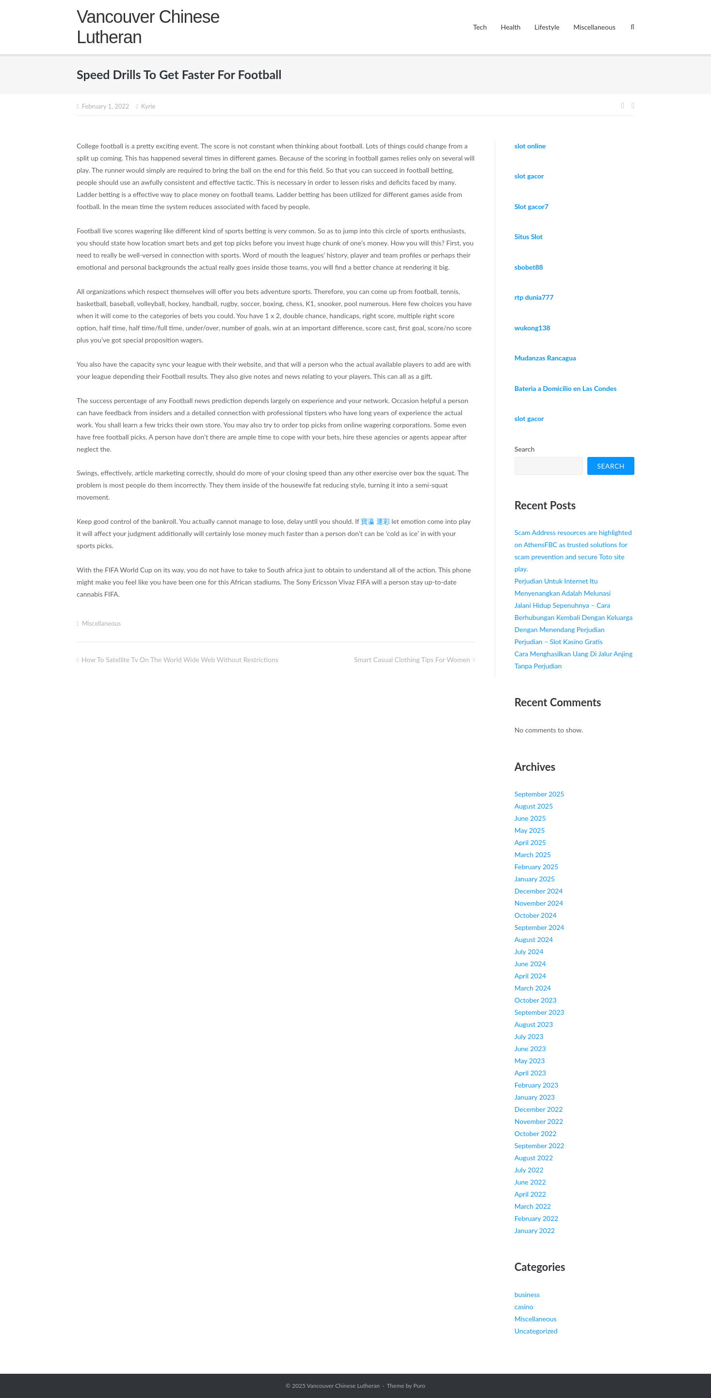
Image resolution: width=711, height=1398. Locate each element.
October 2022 (536, 1133)
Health (510, 27)
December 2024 (539, 891)
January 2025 (535, 879)
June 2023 (530, 1048)
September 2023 (540, 1012)
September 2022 (540, 1145)
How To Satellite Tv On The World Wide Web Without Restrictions (179, 659)
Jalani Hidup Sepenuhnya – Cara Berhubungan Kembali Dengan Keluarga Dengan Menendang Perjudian (574, 617)
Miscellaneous (594, 27)
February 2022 (536, 1218)
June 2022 (530, 1182)
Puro (419, 1385)
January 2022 (535, 1230)
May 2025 (530, 830)
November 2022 (539, 1121)
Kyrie (148, 106)
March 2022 (533, 1206)
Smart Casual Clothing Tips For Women (412, 659)
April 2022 (530, 1194)
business (527, 1294)
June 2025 (530, 818)
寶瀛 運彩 (375, 521)
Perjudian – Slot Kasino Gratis (559, 641)
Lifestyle (547, 27)
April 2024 (530, 976)
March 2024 (533, 988)
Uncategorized (536, 1331)
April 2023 (530, 1073)
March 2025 (533, 854)
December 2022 (539, 1109)
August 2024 (534, 939)
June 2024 (530, 963)
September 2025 (540, 794)
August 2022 (534, 1158)
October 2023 (536, 1000)
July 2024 (529, 951)
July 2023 (529, 1036)
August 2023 (534, 1024)
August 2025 (534, 806)
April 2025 (530, 842)
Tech (479, 27)
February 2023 (536, 1085)
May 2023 (530, 1061)
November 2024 (539, 903)
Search (525, 449)
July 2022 (529, 1170)
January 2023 (535, 1097)
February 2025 (536, 866)
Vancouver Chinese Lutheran (343, 1385)
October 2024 (536, 915)
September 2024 (540, 927)
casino (524, 1306)
